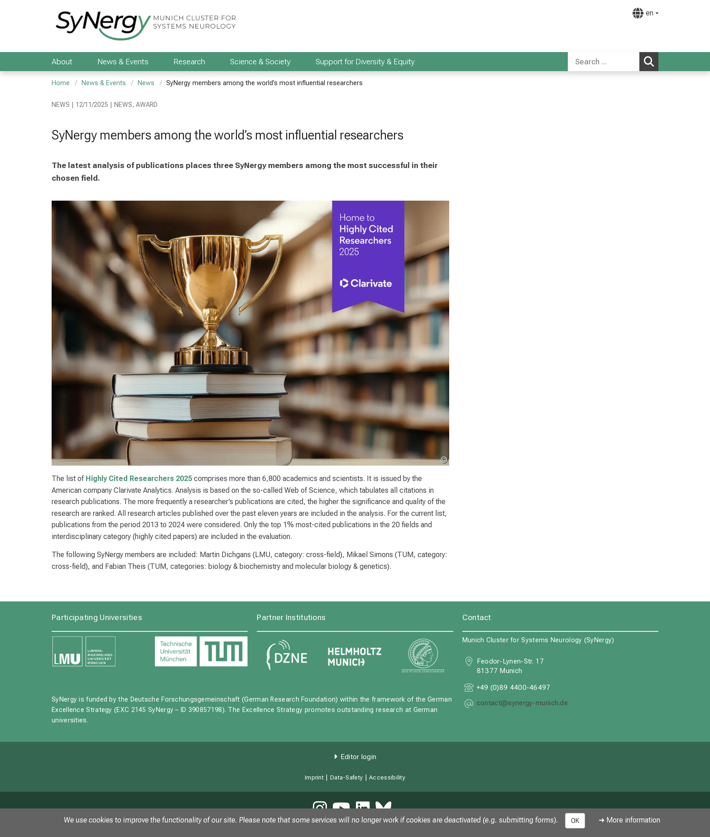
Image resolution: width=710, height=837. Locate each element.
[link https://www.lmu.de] (98, 651)
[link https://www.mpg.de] (423, 655)
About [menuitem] (62, 61)
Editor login (359, 757)
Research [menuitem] (189, 61)
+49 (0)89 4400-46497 (514, 687)
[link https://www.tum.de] (201, 651)
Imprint (314, 777)
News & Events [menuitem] (123, 61)
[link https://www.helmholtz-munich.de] (354, 655)
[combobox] (613, 61)
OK (575, 820)
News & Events (104, 83)
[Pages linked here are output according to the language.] (645, 13)
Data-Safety (346, 777)
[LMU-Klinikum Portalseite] (106, 26)
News (146, 83)
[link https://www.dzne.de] (286, 655)
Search (651, 61)
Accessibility (387, 777)
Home (61, 83)
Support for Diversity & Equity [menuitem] (365, 61)
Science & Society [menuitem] (260, 61)
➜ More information (629, 820)
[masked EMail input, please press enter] (522, 704)
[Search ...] (603, 61)
